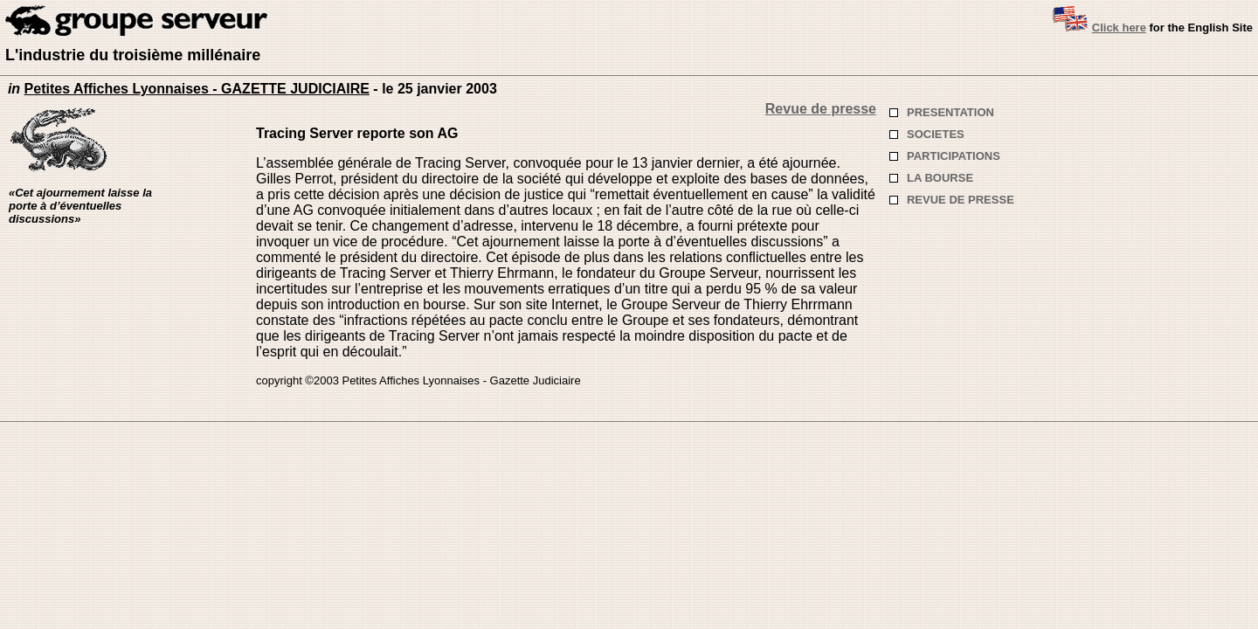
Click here (1119, 27)
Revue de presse (820, 108)
